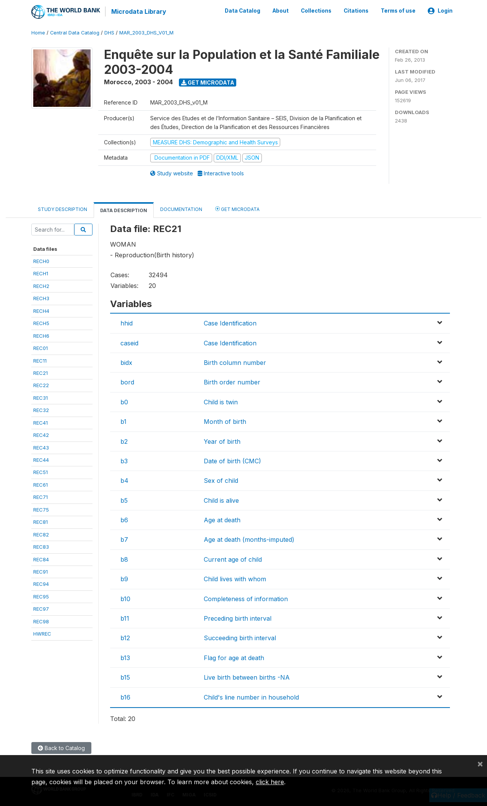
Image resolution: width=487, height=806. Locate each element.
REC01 (40, 348)
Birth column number (235, 362)
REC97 (41, 608)
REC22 (41, 385)
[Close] (480, 763)
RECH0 (41, 261)
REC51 (40, 472)
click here (270, 782)
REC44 (41, 459)
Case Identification (230, 323)
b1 (123, 421)
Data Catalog (242, 11)
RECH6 (41, 335)
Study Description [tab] (62, 208)
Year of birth (222, 441)
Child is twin (221, 401)
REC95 (41, 596)
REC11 (40, 360)
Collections (316, 11)
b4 (124, 480)
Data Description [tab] (123, 210)
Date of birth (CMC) (232, 460)
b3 (124, 460)
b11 (124, 618)
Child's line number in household (251, 696)
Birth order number (232, 382)
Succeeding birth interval (240, 637)
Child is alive (221, 500)
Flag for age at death (234, 657)
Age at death (222, 519)
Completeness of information (246, 598)
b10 (125, 598)
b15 (125, 677)
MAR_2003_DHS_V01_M (146, 32)
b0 (124, 401)
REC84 (41, 559)
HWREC (42, 633)
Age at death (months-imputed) (249, 539)
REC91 (40, 571)
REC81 (40, 521)
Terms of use (398, 11)
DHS (109, 32)
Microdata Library (138, 11)
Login (440, 11)
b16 (125, 696)
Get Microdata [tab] (237, 208)
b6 (124, 519)
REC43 (41, 447)
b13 (125, 657)
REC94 (41, 583)
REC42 (41, 435)
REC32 (41, 410)
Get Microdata (207, 81)
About (281, 11)
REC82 (41, 534)
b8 (124, 559)
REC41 (40, 422)
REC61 (40, 484)
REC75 (41, 509)
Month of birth (225, 421)
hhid (126, 323)
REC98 (41, 621)
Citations (356, 11)
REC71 (40, 497)
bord (127, 382)
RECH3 (41, 298)
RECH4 (41, 310)
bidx (126, 362)
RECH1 (40, 273)
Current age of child (233, 559)
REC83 (41, 546)
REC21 (40, 372)
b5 (124, 500)
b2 (124, 441)
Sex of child (221, 480)
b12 (125, 637)
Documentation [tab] (181, 208)
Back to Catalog (61, 747)
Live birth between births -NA (247, 677)
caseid (129, 342)
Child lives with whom (235, 578)
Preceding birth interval (237, 618)
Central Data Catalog (74, 32)
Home (38, 32)
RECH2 (41, 286)
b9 (124, 578)
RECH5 (41, 323)
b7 (124, 539)
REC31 (40, 397)
